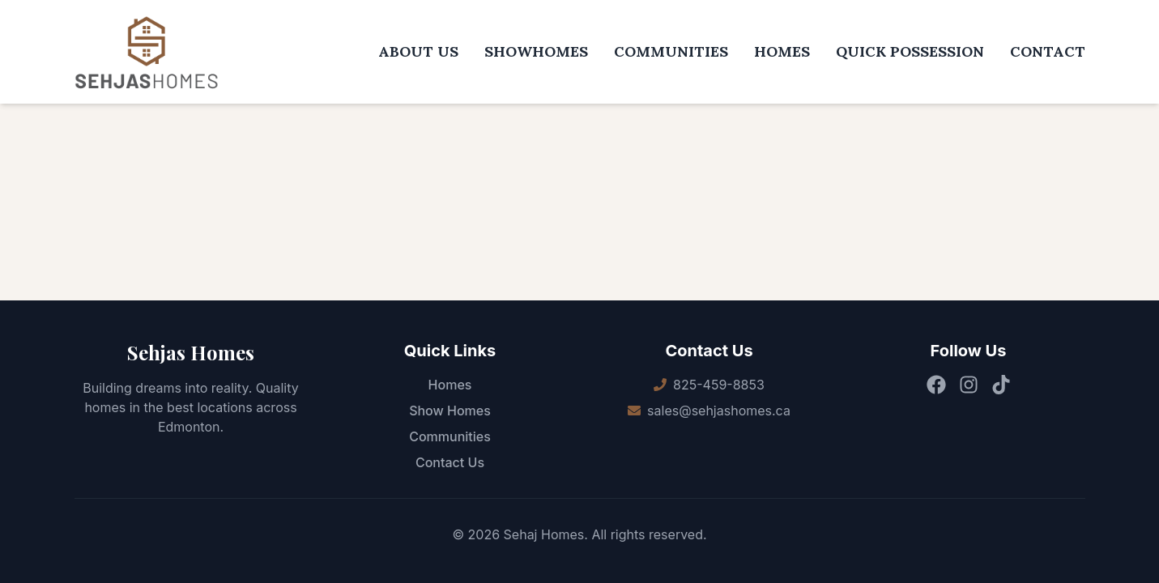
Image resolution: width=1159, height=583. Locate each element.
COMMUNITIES (671, 51)
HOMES (782, 51)
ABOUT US (418, 51)
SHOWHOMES (536, 51)
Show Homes (450, 410)
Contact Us (449, 462)
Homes (450, 385)
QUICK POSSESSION (910, 51)
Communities (450, 436)
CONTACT (1047, 51)
